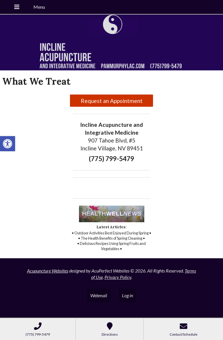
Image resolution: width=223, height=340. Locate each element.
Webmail (98, 295)
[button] (7, 143)
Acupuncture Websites (47, 270)
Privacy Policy (118, 277)
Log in (127, 295)
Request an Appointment (112, 100)
